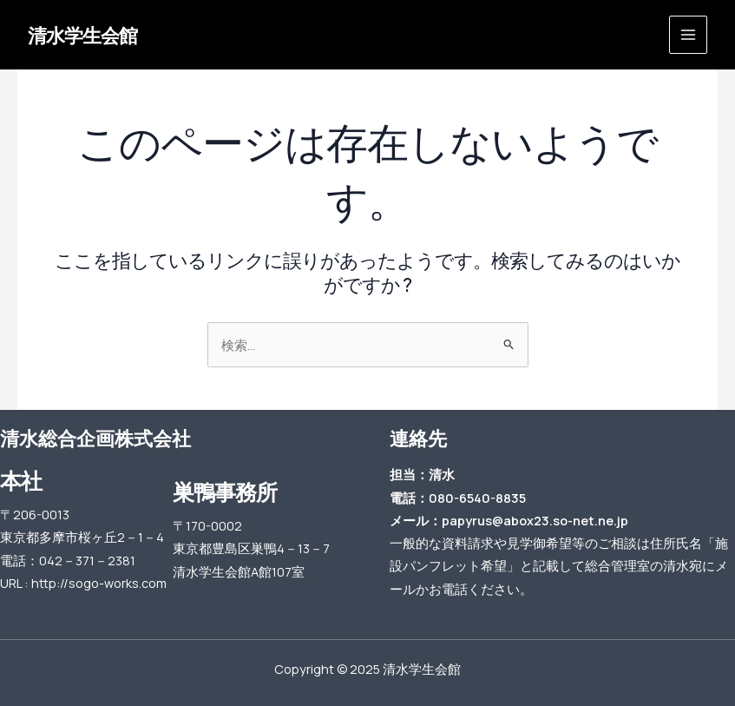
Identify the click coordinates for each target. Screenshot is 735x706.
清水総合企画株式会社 (95, 439)
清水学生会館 (82, 35)
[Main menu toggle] (688, 35)
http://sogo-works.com (99, 582)
